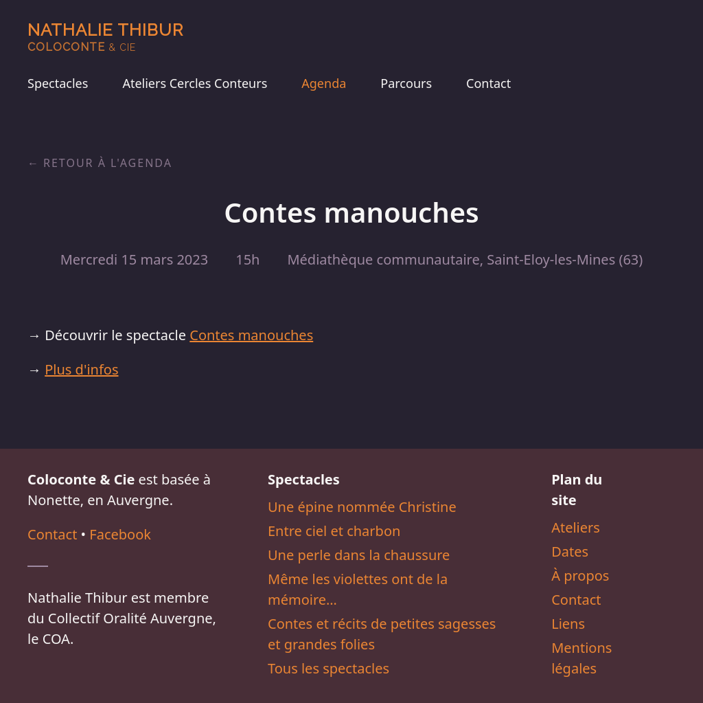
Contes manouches (251, 335)
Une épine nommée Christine (362, 507)
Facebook (120, 534)
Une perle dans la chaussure (359, 555)
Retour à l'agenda (107, 162)
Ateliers (575, 527)
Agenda (323, 83)
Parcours (406, 83)
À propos (580, 575)
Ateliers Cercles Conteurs (194, 83)
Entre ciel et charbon (334, 531)
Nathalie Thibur (105, 37)
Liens (568, 623)
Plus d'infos (81, 369)
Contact (488, 83)
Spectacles (57, 83)
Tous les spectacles (328, 668)
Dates (569, 551)
